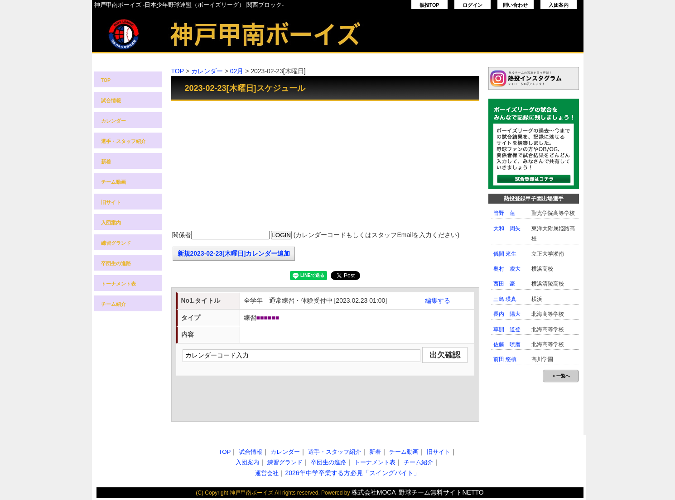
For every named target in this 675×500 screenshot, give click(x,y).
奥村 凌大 (507, 269)
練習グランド (116, 243)
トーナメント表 (118, 283)
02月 (237, 71)
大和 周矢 (507, 228)
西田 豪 (504, 284)
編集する (437, 300)
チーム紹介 (113, 304)
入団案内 (559, 5)
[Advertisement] (325, 166)
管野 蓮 (504, 213)
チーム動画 (113, 182)
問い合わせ (515, 5)
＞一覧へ (561, 375)
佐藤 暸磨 (507, 344)
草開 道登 (507, 329)
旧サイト (111, 202)
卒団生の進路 (116, 263)
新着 (106, 161)
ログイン (472, 5)
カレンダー (113, 121)
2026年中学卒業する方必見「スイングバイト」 (352, 472)
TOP (106, 80)
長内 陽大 (507, 314)
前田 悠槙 (504, 359)
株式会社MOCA (374, 492)
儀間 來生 (504, 254)
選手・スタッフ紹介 (123, 141)
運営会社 (267, 473)
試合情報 (111, 100)
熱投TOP (429, 5)
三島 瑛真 (504, 299)
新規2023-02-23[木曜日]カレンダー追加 (234, 253)
